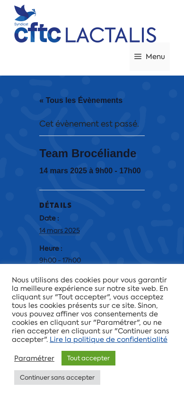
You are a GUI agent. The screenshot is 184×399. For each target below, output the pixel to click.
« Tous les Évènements (81, 100)
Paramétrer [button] (34, 358)
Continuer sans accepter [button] (57, 378)
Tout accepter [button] (88, 358)
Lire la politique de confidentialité (108, 339)
